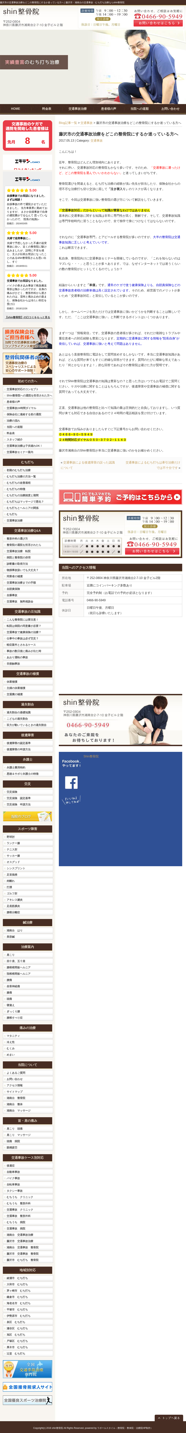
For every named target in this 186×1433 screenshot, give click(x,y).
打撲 (9, 887)
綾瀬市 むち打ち (17, 1278)
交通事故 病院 (16, 1228)
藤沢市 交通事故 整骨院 (23, 1253)
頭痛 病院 (13, 1141)
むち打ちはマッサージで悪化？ (25, 501)
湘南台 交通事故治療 (20, 1234)
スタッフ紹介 (15, 439)
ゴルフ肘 (12, 893)
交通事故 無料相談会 (20, 601)
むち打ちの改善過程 (19, 482)
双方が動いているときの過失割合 (26, 725)
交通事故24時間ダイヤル (21, 408)
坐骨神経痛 (13, 986)
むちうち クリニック (20, 1197)
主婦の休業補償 (16, 688)
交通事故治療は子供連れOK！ (25, 445)
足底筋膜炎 (13, 906)
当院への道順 (15, 426)
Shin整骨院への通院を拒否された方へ (29, 395)
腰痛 (9, 980)
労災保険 (12, 791)
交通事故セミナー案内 (20, 452)
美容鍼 (11, 936)
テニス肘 (12, 849)
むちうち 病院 (16, 1222)
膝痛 (9, 992)
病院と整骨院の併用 (19, 557)
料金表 (11, 433)
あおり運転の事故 (17, 657)
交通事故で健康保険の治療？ (24, 632)
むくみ (11, 1048)
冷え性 (11, 1042)
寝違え (11, 1005)
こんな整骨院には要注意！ (23, 619)
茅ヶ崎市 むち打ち (19, 1290)
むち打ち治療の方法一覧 (21, 476)
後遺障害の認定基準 (19, 743)
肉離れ (11, 880)
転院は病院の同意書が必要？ (24, 625)
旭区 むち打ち (16, 1334)
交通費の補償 (15, 694)
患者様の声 (13, 401)
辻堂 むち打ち (16, 1353)
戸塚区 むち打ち (17, 1340)
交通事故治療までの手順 (21, 582)
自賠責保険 (13, 588)
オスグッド (13, 862)
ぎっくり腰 (13, 1011)
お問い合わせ (15, 1079)
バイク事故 (13, 1178)
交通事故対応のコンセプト (23, 389)
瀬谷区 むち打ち (17, 1328)
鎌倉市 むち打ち (17, 1296)
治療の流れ (13, 420)
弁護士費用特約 (16, 767)
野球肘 (11, 836)
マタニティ (13, 1035)
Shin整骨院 (91, 756)
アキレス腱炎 (15, 899)
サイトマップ (15, 1091)
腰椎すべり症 (15, 1017)
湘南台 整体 (15, 1104)
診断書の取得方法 (17, 563)
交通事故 (86, 122)
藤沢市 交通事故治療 (20, 1241)
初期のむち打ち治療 (19, 470)
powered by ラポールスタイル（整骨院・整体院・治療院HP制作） (119, 1428)
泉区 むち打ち (16, 1322)
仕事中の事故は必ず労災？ (23, 638)
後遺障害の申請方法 (19, 749)
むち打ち (12, 514)
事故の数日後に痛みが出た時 (24, 651)
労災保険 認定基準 (19, 798)
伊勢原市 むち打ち (19, 1315)
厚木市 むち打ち (17, 1347)
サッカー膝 (13, 855)
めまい (11, 1054)
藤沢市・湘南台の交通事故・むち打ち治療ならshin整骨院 (95, 2)
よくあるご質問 (16, 1072)
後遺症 (11, 1165)
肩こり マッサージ (19, 1134)
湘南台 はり (15, 930)
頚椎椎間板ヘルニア (19, 973)
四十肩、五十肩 (16, 961)
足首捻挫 (12, 874)
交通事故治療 (15, 520)
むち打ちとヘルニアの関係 (23, 507)
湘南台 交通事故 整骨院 (23, 1247)
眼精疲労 (12, 1147)
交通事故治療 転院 (19, 551)
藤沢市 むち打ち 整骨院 (23, 1259)
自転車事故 (13, 1184)
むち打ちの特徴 (16, 489)
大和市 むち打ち (17, 1284)
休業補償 (12, 681)
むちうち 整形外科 (19, 1203)
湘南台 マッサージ (19, 1110)
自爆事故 (12, 595)
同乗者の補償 (15, 576)
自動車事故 (13, 1171)
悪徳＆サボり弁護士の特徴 (23, 773)
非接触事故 (13, 663)
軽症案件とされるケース (21, 644)
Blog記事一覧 (68, 122)
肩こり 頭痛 (15, 1128)
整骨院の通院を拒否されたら (24, 544)
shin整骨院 (57, 1428)
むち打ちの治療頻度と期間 (23, 495)
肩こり (11, 954)
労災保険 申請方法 (19, 804)
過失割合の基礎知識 (19, 712)
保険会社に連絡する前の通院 (24, 414)
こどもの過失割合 (17, 718)
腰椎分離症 (13, 912)
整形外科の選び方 (17, 538)
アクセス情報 (15, 1085)
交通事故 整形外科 (19, 1215)
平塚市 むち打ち (17, 1309)
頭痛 (9, 998)
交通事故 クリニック (20, 1209)
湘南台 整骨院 (16, 1097)
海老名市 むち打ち (19, 1303)
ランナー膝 (13, 843)
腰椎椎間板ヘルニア (19, 967)
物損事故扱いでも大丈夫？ (23, 570)
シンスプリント (16, 868)
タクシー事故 (15, 1190)
